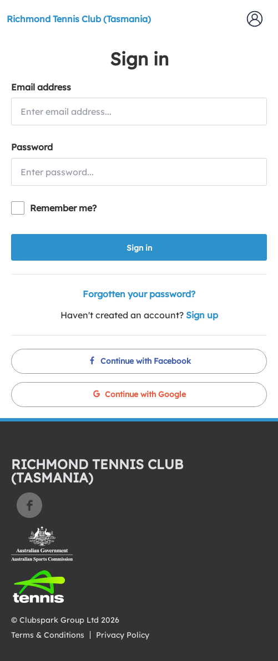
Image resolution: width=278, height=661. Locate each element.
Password (32, 146)
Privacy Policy (122, 635)
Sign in (139, 248)
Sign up (202, 315)
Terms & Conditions (47, 635)
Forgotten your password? (139, 293)
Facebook (29, 505)
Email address (41, 87)
